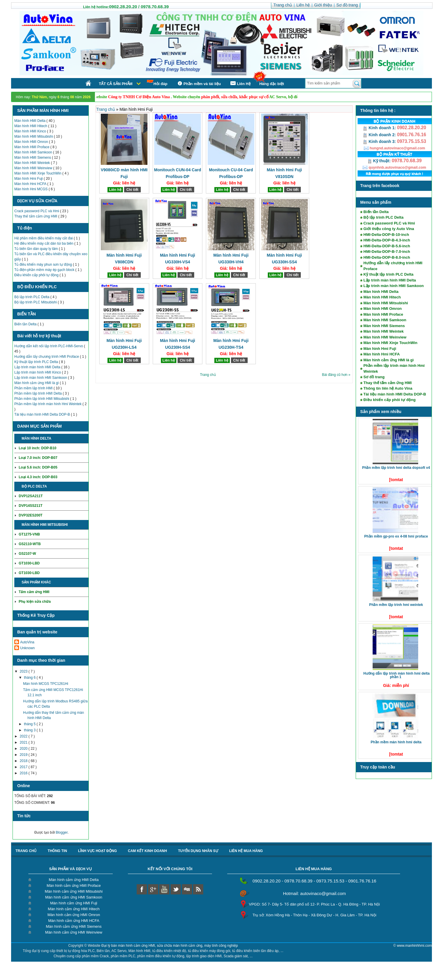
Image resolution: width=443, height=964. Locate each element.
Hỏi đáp (157, 83)
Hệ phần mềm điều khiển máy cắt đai (44, 238)
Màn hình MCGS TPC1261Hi (45, 684)
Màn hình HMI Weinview (33, 168)
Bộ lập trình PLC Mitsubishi (36, 302)
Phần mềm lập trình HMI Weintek (396, 605)
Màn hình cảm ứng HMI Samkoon (73, 897)
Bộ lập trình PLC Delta (32, 297)
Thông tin (57, 851)
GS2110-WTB (30, 544)
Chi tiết (59, 438)
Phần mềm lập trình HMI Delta (38, 393)
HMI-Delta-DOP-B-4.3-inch (387, 240)
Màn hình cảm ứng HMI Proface (74, 885)
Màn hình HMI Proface (32, 147)
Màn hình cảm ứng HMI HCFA (73, 920)
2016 (24, 773)
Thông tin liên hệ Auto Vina (388, 388)
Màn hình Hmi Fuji (29, 179)
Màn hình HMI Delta (30, 121)
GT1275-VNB (29, 534)
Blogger (62, 832)
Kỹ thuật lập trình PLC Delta (36, 362)
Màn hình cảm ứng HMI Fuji (73, 903)
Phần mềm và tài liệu (198, 83)
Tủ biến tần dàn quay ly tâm (36, 249)
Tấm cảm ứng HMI (34, 592)
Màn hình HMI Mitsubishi (34, 136)
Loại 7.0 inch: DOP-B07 (38, 458)
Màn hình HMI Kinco (30, 131)
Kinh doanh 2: (380, 134)
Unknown (27, 648)
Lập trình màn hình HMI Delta (37, 367)
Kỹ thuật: (379, 160)
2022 (24, 736)
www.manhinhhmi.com (414, 946)
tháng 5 (30, 724)
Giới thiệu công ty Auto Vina (389, 229)
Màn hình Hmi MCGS (31, 189)
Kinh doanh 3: (380, 141)
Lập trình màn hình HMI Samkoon (41, 378)
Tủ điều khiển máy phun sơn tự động (43, 264)
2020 (24, 749)
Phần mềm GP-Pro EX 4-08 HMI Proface (396, 536)
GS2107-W (27, 554)
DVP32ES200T (30, 515)
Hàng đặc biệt (271, 84)
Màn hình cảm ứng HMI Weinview (74, 932)
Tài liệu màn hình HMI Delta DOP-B (42, 414)
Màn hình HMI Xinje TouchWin (38, 173)
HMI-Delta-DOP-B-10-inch (386, 234)
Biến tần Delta (25, 324)
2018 (24, 761)
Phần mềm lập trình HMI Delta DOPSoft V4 (396, 468)
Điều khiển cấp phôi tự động (37, 275)
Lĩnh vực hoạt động (97, 851)
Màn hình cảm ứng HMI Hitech (74, 909)
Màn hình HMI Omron (31, 142)
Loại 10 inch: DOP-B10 (37, 448)
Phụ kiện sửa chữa (35, 602)
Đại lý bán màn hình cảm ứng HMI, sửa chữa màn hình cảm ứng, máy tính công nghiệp (169, 946)
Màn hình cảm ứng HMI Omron (73, 915)
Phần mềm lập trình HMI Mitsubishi (42, 399)
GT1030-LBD (29, 563)
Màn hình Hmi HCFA (30, 184)
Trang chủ (106, 109)
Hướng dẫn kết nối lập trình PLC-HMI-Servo (49, 346)
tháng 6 (30, 678)
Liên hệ (115, 190)
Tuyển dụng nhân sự (198, 851)
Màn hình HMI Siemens (33, 158)
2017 (24, 767)
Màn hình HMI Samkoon (33, 152)
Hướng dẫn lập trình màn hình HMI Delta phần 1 (396, 675)
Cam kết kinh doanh (147, 851)
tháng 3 (30, 730)
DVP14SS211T (30, 506)
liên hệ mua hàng (246, 851)
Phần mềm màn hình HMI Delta (396, 742)
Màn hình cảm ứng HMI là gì (37, 383)
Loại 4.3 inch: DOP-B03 (38, 477)
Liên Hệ (240, 83)
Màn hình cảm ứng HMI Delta (74, 879)
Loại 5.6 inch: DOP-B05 (38, 467)
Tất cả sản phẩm (115, 84)
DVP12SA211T (31, 496)
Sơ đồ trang (374, 377)
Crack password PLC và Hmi (37, 211)
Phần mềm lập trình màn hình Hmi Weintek (48, 404)
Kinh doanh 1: (380, 127)
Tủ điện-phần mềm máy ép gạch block (44, 270)
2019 (24, 755)
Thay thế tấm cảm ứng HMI (36, 216)
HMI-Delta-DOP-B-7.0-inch (387, 251)
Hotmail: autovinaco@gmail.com (314, 893)
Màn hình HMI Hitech (31, 126)
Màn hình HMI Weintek (32, 163)
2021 (24, 742)
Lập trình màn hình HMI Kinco (38, 372)
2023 (24, 671)
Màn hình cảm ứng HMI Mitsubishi (74, 891)
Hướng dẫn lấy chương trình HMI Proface (47, 357)
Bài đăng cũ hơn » (336, 375)
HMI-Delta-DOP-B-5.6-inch (387, 246)
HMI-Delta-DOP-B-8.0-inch (387, 257)
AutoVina (27, 642)
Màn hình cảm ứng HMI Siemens (74, 926)
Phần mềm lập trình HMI (33, 388)
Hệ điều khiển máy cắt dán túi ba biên (44, 243)
